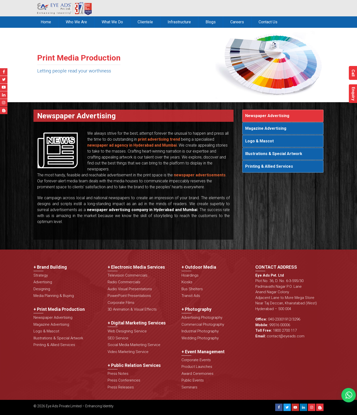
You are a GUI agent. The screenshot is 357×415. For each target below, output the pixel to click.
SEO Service (118, 338)
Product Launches (196, 366)
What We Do (112, 22)
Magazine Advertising (265, 128)
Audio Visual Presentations (130, 289)
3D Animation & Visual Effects (132, 309)
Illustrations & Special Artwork (273, 153)
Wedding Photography (200, 338)
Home (46, 22)
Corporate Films (121, 302)
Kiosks (186, 282)
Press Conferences (124, 380)
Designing (41, 289)
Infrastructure (179, 22)
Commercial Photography (202, 324)
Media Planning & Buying (53, 295)
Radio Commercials (124, 282)
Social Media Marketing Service (134, 345)
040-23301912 (279, 319)
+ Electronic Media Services (136, 267)
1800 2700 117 (285, 330)
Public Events (192, 380)
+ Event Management (203, 351)
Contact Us (268, 22)
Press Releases (121, 387)
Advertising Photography (201, 317)
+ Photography (196, 309)
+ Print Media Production (59, 309)
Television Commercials (128, 275)
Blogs (211, 22)
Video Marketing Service (128, 352)
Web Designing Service (127, 331)
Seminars (189, 387)
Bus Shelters (192, 289)
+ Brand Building (50, 267)
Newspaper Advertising (267, 115)
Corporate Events (196, 360)
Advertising (42, 282)
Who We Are (76, 22)
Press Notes (118, 373)
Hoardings (190, 275)
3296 (296, 319)
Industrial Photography (200, 331)
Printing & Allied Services (269, 166)
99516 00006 (279, 325)
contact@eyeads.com (285, 336)
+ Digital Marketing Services (137, 322)
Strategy (40, 275)
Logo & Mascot (259, 141)
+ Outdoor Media (198, 267)
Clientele (145, 22)
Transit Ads (190, 295)
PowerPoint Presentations (129, 295)
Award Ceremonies (197, 373)
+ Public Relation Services (134, 365)
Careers (237, 22)
